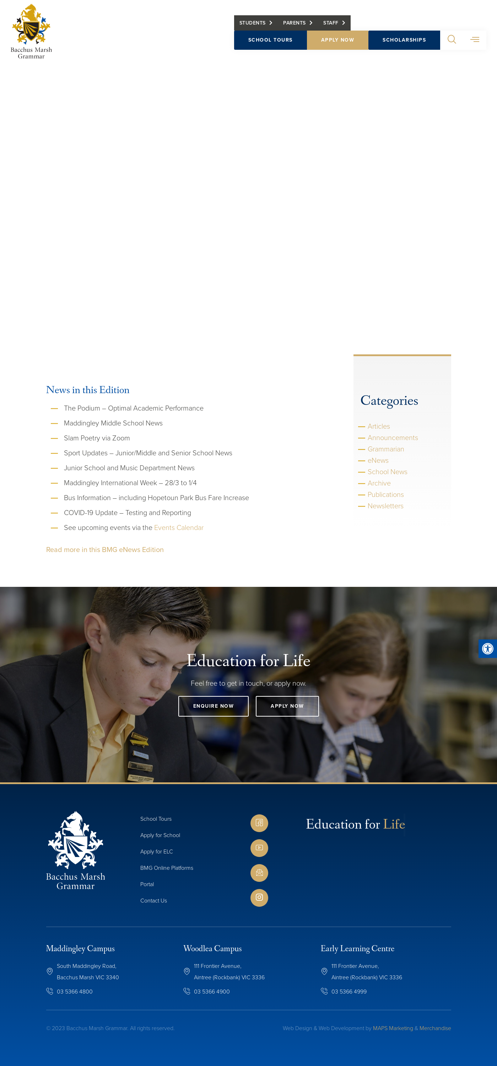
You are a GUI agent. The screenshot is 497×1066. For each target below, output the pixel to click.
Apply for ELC (156, 851)
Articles (379, 426)
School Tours (270, 41)
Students (252, 24)
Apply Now (338, 41)
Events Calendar (179, 527)
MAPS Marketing (393, 1028)
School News (387, 471)
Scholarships (404, 41)
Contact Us (153, 900)
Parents (294, 24)
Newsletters (386, 505)
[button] (451, 41)
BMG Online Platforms (166, 868)
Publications (386, 494)
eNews (378, 460)
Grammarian (386, 449)
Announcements (393, 437)
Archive (379, 483)
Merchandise (435, 1028)
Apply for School (160, 835)
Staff (331, 24)
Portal (147, 884)
